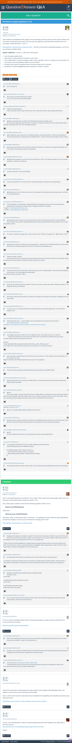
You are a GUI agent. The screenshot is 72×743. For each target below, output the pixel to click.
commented (6, 83)
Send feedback (5, 741)
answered (5, 492)
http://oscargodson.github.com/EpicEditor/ (16, 625)
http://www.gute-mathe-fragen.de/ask (26, 662)
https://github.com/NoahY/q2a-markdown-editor (17, 523)
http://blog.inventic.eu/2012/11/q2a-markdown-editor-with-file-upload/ (24, 701)
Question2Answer (51, 741)
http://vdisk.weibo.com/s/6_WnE (18, 208)
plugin (15, 74)
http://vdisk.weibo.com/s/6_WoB (19, 209)
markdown (5, 74)
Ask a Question (33, 15)
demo (43, 2)
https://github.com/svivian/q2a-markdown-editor (17, 47)
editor (10, 74)
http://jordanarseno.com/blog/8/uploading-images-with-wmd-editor (23, 726)
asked (4, 34)
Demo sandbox (13, 741)
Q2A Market (67, 741)
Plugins (14, 34)
